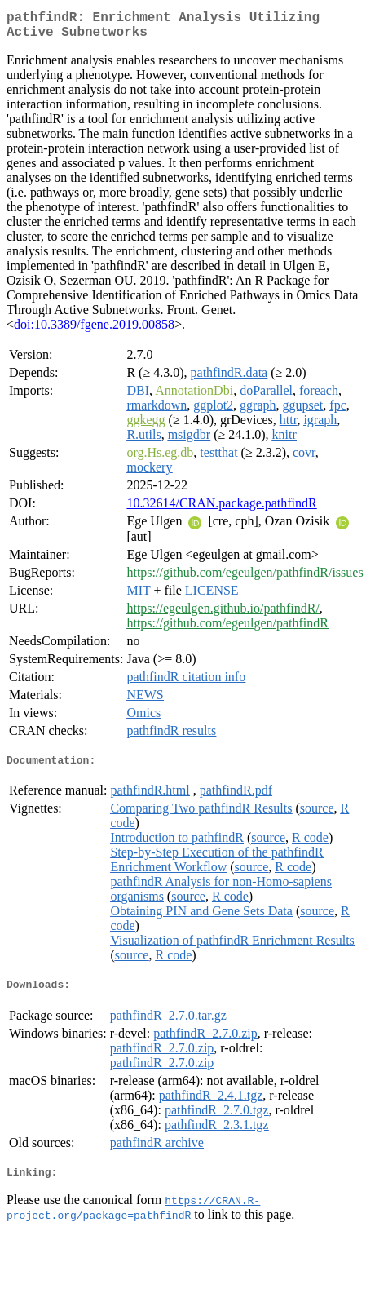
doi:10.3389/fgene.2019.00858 (94, 331)
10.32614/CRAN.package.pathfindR (221, 509)
